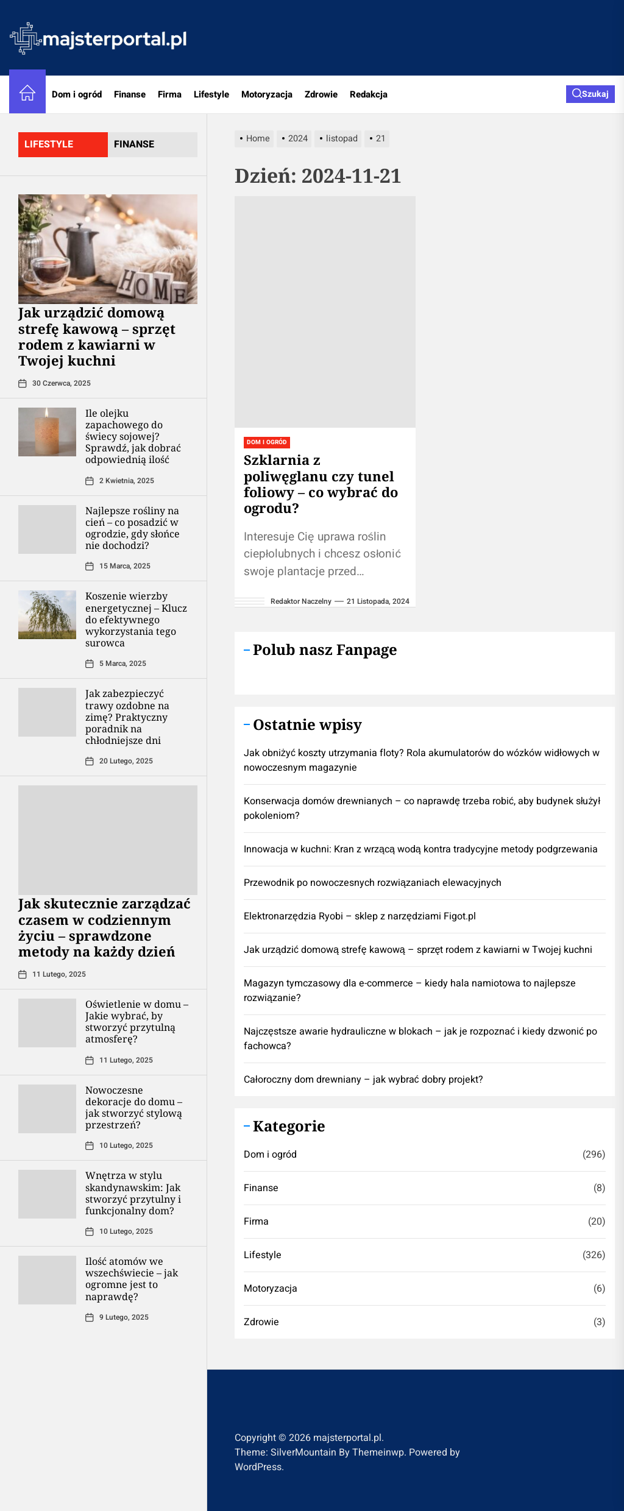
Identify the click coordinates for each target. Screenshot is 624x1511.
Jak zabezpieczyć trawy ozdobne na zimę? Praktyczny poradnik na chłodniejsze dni (127, 717)
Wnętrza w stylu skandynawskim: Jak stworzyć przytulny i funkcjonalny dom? (133, 1193)
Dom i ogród (77, 94)
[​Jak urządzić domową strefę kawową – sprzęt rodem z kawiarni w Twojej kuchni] (107, 249)
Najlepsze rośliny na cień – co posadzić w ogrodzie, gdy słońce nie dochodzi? (132, 528)
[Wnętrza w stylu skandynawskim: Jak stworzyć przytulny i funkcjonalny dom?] (47, 1194)
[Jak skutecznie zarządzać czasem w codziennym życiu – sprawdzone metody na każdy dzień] (107, 840)
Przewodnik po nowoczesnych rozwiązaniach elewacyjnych (373, 883)
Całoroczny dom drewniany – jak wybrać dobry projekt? (363, 1079)
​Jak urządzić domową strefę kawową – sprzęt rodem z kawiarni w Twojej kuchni (97, 336)
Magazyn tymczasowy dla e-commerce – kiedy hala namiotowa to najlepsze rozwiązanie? (410, 990)
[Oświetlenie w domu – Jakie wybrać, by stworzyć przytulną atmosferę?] (47, 1023)
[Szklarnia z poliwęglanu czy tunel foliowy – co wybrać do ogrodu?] (325, 312)
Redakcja (369, 94)
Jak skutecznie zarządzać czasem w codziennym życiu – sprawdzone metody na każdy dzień (104, 927)
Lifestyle (211, 94)
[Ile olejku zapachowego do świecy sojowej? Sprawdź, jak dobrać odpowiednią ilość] (47, 432)
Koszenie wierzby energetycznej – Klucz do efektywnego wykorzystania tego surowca (136, 619)
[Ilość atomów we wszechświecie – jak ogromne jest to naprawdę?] (47, 1280)
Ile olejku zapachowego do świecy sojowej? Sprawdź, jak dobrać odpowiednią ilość (133, 436)
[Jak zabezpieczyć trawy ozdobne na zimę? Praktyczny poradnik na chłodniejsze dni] (47, 712)
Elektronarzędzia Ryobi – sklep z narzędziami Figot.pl (360, 916)
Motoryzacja (266, 94)
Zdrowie (321, 94)
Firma (170, 94)
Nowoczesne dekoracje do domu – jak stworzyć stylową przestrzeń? (133, 1107)
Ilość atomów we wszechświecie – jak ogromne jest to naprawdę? (131, 1278)
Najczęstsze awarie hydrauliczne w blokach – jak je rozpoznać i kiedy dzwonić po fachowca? (420, 1038)
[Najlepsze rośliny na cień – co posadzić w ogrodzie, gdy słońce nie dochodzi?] (47, 529)
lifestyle (48, 144)
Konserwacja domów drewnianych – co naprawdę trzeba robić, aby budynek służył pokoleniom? (422, 808)
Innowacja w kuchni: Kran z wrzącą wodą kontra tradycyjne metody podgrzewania (421, 849)
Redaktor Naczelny (301, 601)
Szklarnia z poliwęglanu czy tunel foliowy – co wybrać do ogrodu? (321, 483)
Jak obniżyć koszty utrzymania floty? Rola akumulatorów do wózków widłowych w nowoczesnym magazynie (422, 760)
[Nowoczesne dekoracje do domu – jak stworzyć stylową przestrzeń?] (47, 1109)
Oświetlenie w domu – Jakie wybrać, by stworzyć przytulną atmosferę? (136, 1021)
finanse (134, 144)
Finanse (130, 94)
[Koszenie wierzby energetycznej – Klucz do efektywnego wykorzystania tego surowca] (47, 614)
